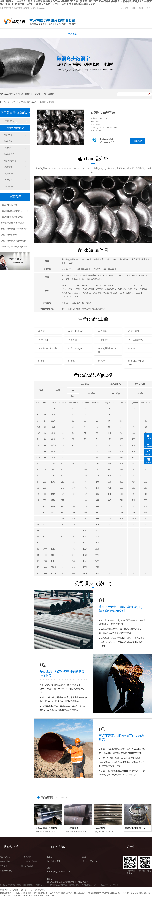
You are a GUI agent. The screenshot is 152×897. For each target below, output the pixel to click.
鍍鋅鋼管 (19, 94)
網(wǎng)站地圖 (27, 866)
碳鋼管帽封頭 (10, 160)
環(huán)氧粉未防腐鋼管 (46, 828)
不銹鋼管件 (9, 186)
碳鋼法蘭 (8, 141)
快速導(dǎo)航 (11, 846)
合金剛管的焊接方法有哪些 (12, 219)
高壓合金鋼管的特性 (9, 236)
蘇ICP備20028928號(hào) (69, 885)
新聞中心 (125, 34)
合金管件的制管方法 (9, 207)
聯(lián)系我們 (137, 8)
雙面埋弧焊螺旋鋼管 (32, 34)
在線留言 (124, 8)
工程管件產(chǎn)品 (29, 102)
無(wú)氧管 (100, 828)
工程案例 (109, 34)
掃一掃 (130, 846)
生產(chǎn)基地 (6, 871)
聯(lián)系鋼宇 (31, 861)
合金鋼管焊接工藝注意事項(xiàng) (14, 213)
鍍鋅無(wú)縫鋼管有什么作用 (12, 225)
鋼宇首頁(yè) (9, 34)
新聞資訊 (27, 857)
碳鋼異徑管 (9, 154)
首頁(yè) (15, 102)
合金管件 (8, 180)
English (149, 8)
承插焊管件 (9, 173)
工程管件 (72, 34)
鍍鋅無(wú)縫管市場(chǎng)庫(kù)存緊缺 (17, 248)
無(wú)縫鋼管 (55, 34)
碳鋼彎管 (8, 167)
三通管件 (8, 148)
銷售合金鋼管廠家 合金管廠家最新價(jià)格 (18, 230)
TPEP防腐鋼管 (71, 828)
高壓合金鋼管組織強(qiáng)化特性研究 (16, 242)
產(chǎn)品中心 (91, 34)
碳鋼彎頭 (28, 94)
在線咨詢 (137, 141)
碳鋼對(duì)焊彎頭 (47, 102)
